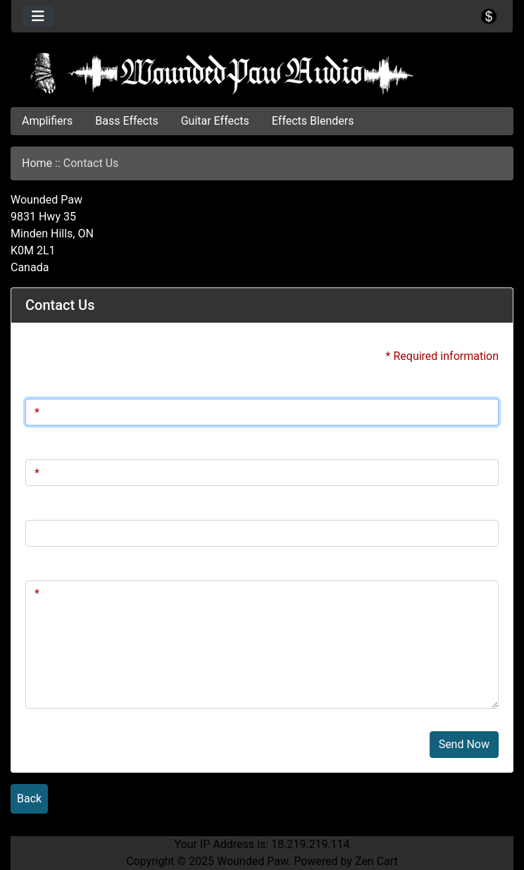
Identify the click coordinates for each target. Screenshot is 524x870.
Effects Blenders (313, 121)
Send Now (464, 744)
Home (37, 163)
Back (29, 798)
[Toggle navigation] (38, 16)
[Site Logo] (262, 73)
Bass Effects (126, 121)
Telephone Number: (74, 505)
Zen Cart (376, 861)
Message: (49, 566)
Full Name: (52, 384)
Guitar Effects (215, 121)
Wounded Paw (252, 861)
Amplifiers (47, 121)
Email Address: (62, 445)
